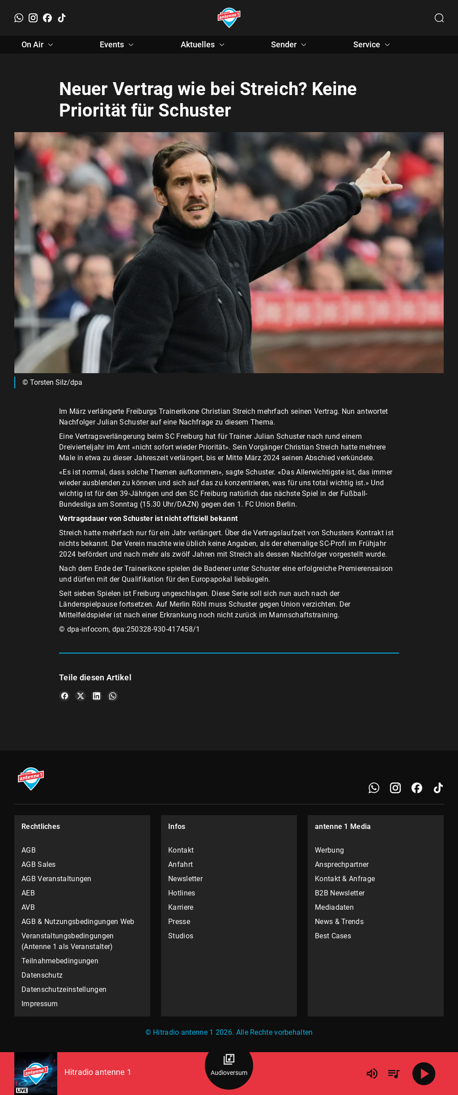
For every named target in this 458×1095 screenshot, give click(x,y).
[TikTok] (61, 17)
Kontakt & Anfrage (345, 878)
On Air (38, 44)
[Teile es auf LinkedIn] (96, 696)
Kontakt (181, 850)
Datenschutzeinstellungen (63, 989)
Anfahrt (180, 864)
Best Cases (333, 936)
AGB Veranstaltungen (56, 878)
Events (118, 44)
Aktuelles (204, 44)
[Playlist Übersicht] (393, 1073)
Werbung (329, 850)
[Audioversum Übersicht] (229, 1065)
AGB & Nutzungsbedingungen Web (78, 921)
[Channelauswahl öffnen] (439, 18)
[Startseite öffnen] (229, 17)
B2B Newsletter (340, 893)
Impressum (39, 1003)
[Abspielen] (424, 1073)
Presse (179, 921)
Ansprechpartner (342, 864)
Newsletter (185, 878)
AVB (28, 907)
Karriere (180, 907)
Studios (180, 936)
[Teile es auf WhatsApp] (112, 696)
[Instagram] (33, 17)
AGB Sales (38, 864)
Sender (290, 44)
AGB (28, 850)
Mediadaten (334, 907)
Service (373, 44)
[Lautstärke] (372, 1073)
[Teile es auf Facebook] (64, 696)
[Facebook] (47, 17)
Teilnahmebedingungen (59, 961)
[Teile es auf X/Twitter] (80, 696)
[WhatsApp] (18, 17)
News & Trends (339, 921)
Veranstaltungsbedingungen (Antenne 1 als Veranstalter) (67, 941)
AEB (28, 893)
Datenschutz (42, 975)
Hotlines (181, 893)
